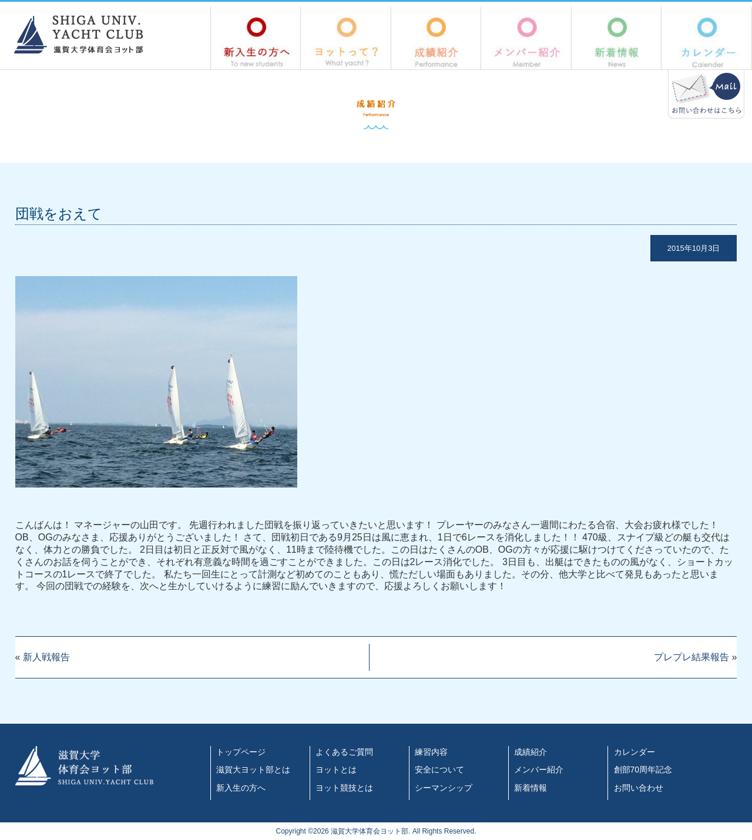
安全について (439, 769)
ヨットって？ (346, 37)
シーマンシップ (443, 787)
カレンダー (707, 37)
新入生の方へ (255, 37)
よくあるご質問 (344, 752)
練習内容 (431, 752)
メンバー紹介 (526, 37)
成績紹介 (436, 37)
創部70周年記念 (643, 769)
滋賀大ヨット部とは (253, 769)
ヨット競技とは (344, 787)
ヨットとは (336, 769)
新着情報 (617, 37)
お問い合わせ (638, 787)
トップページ (241, 752)
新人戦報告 (46, 657)
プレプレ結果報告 (691, 657)
